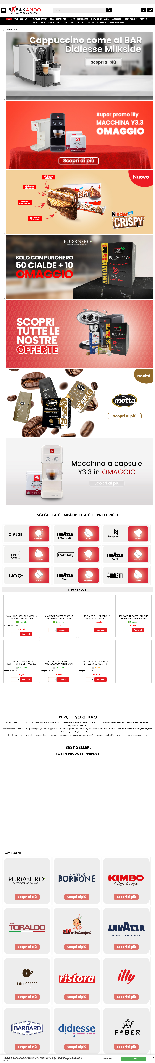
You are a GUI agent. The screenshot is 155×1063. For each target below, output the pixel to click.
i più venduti (77, 592)
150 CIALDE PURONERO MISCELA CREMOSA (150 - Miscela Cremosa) (21, 620)
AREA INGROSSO (116, 24)
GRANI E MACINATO (60, 20)
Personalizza (106, 1059)
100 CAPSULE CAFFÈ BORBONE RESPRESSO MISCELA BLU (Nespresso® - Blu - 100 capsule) (58, 622)
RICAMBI (144, 20)
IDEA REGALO (132, 20)
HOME (9, 20)
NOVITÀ (81, 24)
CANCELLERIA (69, 24)
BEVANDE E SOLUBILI (101, 20)
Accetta (133, 1059)
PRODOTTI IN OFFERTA (96, 24)
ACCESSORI (118, 20)
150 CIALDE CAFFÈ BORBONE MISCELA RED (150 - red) (96, 619)
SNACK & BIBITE (38, 24)
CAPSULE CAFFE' (41, 20)
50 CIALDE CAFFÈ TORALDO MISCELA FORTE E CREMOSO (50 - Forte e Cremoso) (21, 666)
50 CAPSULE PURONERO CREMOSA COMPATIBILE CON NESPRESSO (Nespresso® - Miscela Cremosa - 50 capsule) (59, 667)
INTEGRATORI (54, 24)
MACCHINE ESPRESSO (80, 20)
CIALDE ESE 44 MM (23, 20)
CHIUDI (153, 1057)
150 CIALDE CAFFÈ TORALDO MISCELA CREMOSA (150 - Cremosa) (96, 666)
